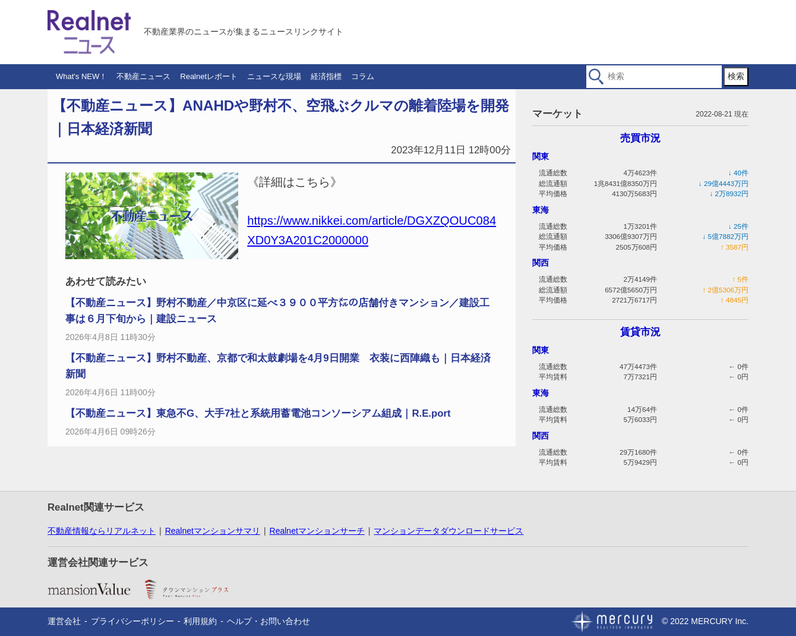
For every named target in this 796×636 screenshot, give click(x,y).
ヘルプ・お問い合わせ (268, 621)
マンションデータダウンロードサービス (448, 531)
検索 (736, 76)
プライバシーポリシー (132, 621)
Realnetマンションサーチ (317, 531)
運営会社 (64, 621)
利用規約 (200, 621)
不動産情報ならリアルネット (102, 531)
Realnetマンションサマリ (212, 531)
